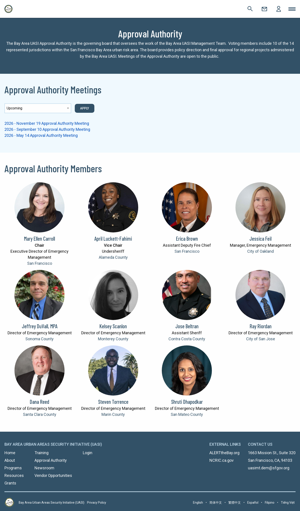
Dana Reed (39, 401)
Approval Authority (50, 460)
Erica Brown (187, 238)
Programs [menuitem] (13, 468)
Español (252, 502)
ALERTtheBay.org (224, 452)
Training (41, 452)
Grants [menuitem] (10, 483)
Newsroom (44, 468)
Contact (264, 9)
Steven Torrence (113, 401)
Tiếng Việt (288, 502)
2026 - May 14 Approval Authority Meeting (41, 135)
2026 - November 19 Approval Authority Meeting (46, 123)
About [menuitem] (9, 460)
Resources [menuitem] (14, 475)
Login (278, 9)
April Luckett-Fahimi (113, 238)
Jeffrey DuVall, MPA (39, 326)
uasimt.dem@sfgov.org (268, 468)
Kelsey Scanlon (113, 326)
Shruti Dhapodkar (187, 401)
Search (250, 9)
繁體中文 (234, 502)
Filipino (269, 502)
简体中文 (215, 502)
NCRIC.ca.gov (221, 460)
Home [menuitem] (9, 452)
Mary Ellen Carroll (39, 238)
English (198, 502)
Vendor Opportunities (53, 475)
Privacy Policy (96, 502)
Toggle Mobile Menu (292, 8)
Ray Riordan (261, 326)
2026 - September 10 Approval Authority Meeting (47, 129)
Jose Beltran (187, 326)
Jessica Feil (260, 238)
